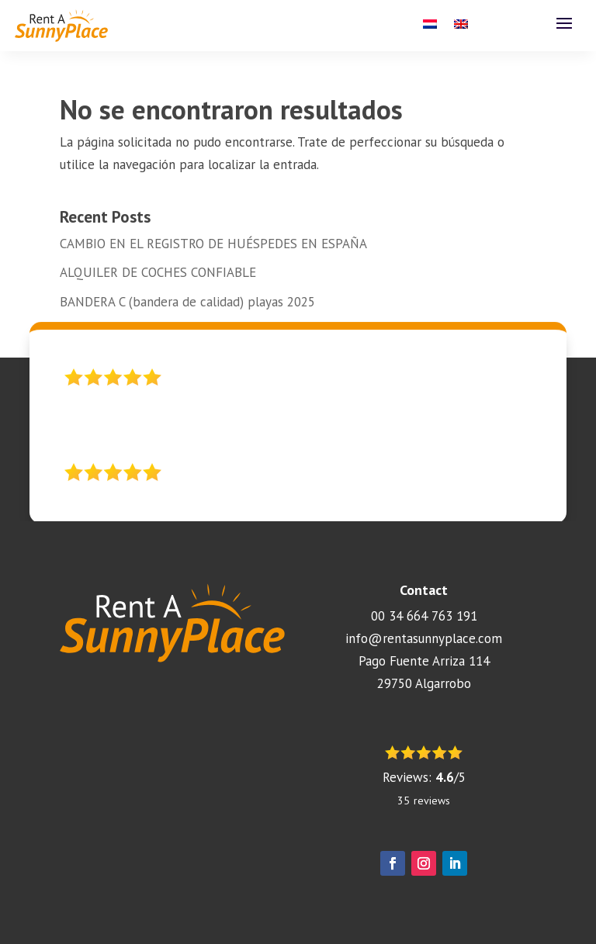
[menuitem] (430, 27)
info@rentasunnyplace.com (423, 638)
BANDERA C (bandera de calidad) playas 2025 (187, 301)
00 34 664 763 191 (424, 615)
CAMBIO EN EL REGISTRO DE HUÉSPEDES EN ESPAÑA (213, 243)
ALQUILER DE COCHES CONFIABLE (158, 272)
